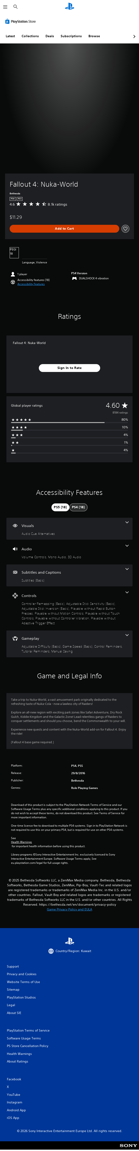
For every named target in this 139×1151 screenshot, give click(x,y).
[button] (31, 284)
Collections (30, 36)
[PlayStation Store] (21, 21)
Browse (94, 36)
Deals (49, 36)
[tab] (60, 507)
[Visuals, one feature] (69, 529)
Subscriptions (71, 36)
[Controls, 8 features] (69, 608)
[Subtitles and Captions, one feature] (69, 575)
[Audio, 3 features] (69, 552)
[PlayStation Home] (69, 6)
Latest (10, 36)
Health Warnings (21, 842)
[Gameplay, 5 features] (69, 643)
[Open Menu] (5, 7)
